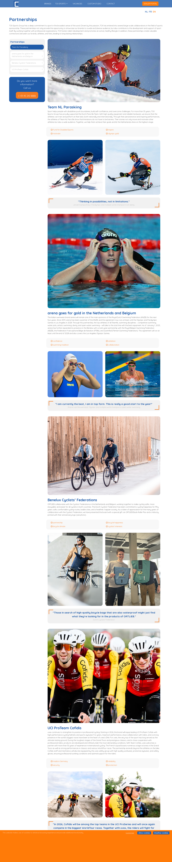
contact (111, 4)
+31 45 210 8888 (28, 95)
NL (146, 11)
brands (47, 4)
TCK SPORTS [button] (60, 4)
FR (150, 11)
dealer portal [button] (150, 4)
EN (154, 11)
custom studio (94, 4)
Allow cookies (144, 833)
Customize (130, 833)
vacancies (77, 4)
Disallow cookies (161, 833)
